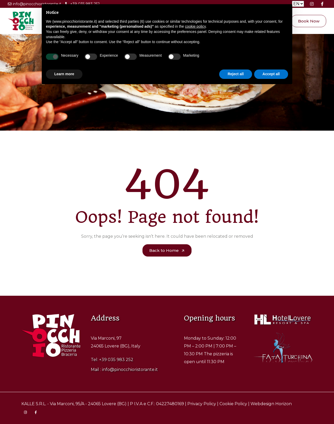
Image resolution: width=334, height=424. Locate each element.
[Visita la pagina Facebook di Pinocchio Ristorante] (322, 4)
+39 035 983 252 (116, 359)
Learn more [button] (64, 74)
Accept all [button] (271, 74)
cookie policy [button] (195, 26)
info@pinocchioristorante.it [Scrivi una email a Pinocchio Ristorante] (34, 5)
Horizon (283, 403)
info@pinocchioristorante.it (130, 369)
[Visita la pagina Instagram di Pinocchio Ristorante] (312, 4)
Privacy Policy (201, 403)
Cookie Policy (233, 403)
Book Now (308, 21)
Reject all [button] (235, 74)
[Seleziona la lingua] (298, 4)
